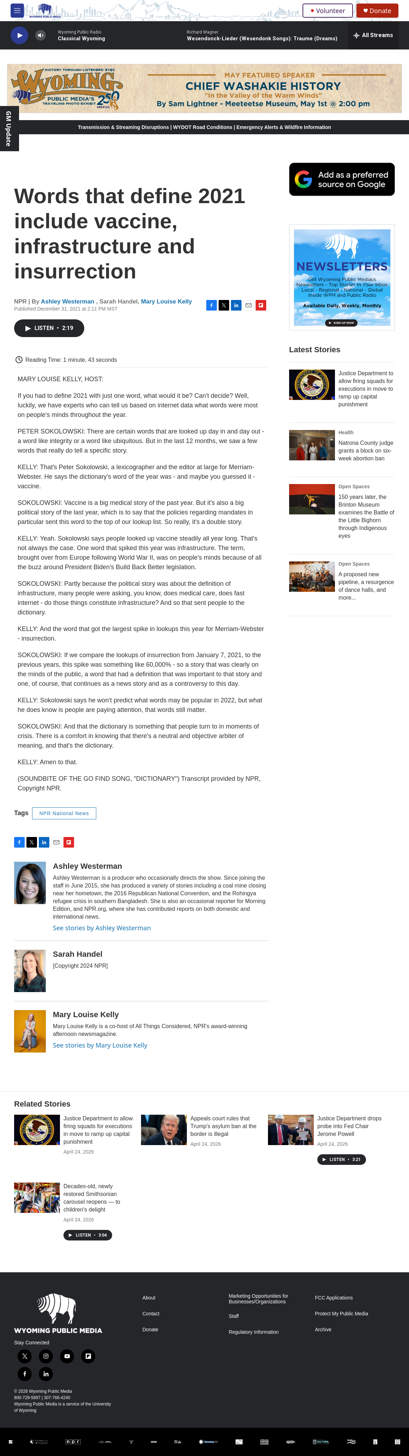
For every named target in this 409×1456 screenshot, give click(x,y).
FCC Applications (334, 1298)
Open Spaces (354, 486)
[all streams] (373, 35)
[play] (19, 35)
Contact (150, 1313)
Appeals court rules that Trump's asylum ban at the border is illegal (223, 1126)
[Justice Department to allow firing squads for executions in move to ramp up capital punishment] (312, 385)
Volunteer (327, 10)
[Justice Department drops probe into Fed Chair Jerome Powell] (291, 1130)
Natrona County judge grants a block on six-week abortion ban (365, 450)
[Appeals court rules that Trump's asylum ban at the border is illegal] (164, 1130)
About (148, 1298)
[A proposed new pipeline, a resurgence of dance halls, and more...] (312, 576)
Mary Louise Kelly (166, 301)
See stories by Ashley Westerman (102, 928)
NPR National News (64, 813)
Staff (234, 1316)
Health (346, 432)
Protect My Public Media (341, 1313)
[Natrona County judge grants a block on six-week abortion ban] (312, 445)
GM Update (9, 128)
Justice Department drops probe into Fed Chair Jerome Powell (349, 1126)
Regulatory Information (254, 1332)
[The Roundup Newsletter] (342, 277)
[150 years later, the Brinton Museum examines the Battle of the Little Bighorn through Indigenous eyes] (312, 499)
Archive (323, 1329)
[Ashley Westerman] (30, 883)
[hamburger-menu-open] (17, 11)
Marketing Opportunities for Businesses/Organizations (258, 1298)
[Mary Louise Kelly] (30, 1031)
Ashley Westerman (68, 301)
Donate (380, 10)
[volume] (41, 35)
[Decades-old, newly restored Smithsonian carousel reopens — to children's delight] (37, 1198)
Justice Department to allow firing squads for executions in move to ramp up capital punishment (365, 388)
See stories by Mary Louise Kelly (100, 1045)
